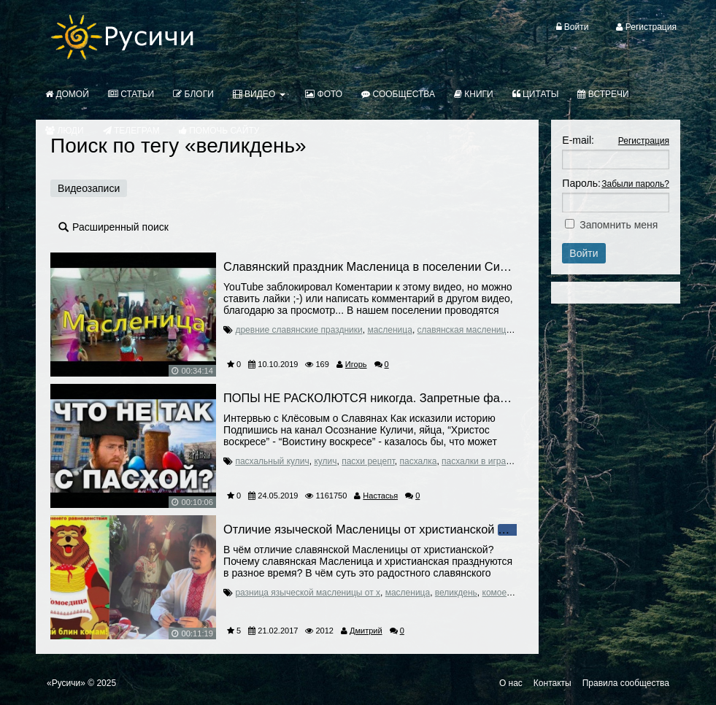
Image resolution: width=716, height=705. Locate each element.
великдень (456, 593)
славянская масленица (464, 330)
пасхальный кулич (272, 461)
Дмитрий (366, 630)
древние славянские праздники (298, 330)
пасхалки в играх (476, 461)
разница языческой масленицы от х (307, 593)
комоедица (504, 593)
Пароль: (581, 183)
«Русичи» (66, 683)
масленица (389, 330)
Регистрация (643, 141)
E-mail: (578, 140)
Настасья (380, 495)
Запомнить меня (619, 225)
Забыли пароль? (635, 184)
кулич (325, 461)
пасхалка (417, 461)
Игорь (356, 364)
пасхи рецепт (368, 461)
